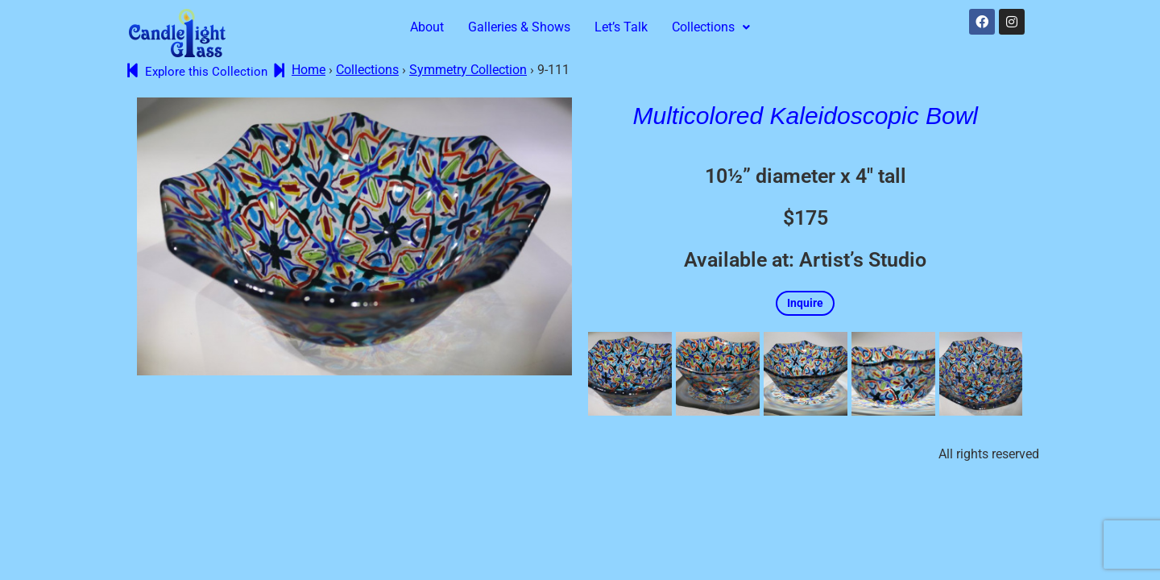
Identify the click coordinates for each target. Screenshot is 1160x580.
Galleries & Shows (519, 27)
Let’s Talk (621, 27)
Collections (711, 27)
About (427, 27)
